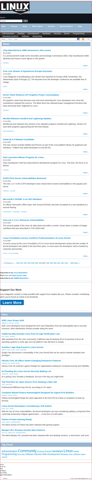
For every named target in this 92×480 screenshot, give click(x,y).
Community (27, 451)
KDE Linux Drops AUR (13, 320)
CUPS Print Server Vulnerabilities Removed (24, 178)
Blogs (24, 26)
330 (17, 263)
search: (2, 17)
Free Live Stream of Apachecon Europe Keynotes (27, 71)
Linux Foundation (13, 253)
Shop (80, 26)
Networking (37, 36)
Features (14, 26)
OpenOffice (16, 211)
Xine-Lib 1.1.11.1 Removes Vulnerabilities (23, 220)
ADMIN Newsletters (20, 278)
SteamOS (12, 336)
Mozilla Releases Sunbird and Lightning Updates (27, 118)
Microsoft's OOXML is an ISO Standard (22, 199)
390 (71, 263)
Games (8, 422)
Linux (3, 336)
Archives (51, 26)
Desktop (21, 33)
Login (88, 39)
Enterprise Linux (6, 363)
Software (25, 36)
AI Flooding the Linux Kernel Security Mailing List (26, 371)
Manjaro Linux (11, 432)
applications (5, 323)
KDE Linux (11, 323)
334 (32, 263)
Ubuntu (17, 350)
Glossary (5, 478)
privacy (7, 336)
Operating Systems (10, 36)
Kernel (5, 253)
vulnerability (23, 350)
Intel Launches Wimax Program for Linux (23, 157)
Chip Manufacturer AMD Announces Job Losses (27, 50)
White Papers (37, 26)
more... (86, 66)
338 (47, 263)
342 (62, 263)
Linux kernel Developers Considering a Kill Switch (27, 406)
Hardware (46, 33)
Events (5, 86)
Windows (24, 211)
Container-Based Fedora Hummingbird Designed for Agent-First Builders (38, 392)
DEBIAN (4, 350)
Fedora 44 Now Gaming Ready (17, 419)
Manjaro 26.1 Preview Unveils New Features (23, 430)
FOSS (3, 384)
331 (21, 263)
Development (33, 33)
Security (57, 33)
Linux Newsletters (21, 273)
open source (9, 384)
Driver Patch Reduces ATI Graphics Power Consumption (31, 95)
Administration (8, 33)
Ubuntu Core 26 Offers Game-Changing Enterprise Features (31, 360)
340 (55, 263)
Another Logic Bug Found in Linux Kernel (22, 347)
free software (75, 454)
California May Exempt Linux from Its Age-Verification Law (31, 334)
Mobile (76, 451)
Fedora (8, 350)
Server (67, 33)
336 (40, 263)
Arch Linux (4, 432)
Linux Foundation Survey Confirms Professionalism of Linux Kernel (37, 238)
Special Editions (66, 26)
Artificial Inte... (5, 374)
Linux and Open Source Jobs (15, 275)
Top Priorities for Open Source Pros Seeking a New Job (29, 382)
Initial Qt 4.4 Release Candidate (18, 139)
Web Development (8, 131)
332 (25, 263)
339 (51, 263)
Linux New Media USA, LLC (83, 478)
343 (66, 263)
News (3, 26)
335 (36, 263)
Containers (4, 395)
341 (58, 263)
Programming (78, 33)
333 (29, 263)
